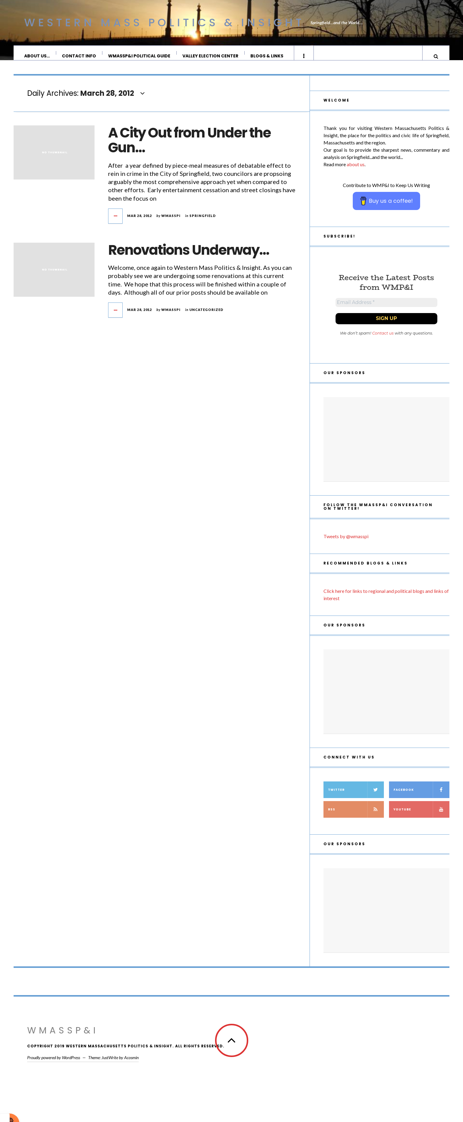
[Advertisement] (386, 448)
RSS (356, 818)
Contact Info (79, 56)
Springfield (202, 222)
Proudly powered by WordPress (53, 1066)
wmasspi (171, 222)
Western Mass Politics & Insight (164, 22)
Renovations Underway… (188, 256)
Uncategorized (206, 316)
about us (356, 170)
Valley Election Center (211, 56)
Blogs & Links (267, 56)
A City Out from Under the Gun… (189, 146)
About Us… (37, 56)
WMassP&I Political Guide (139, 56)
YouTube (421, 818)
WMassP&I (62, 1039)
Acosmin (131, 1066)
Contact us (383, 341)
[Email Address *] (386, 309)
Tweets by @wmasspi (345, 545)
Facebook (421, 798)
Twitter (356, 798)
